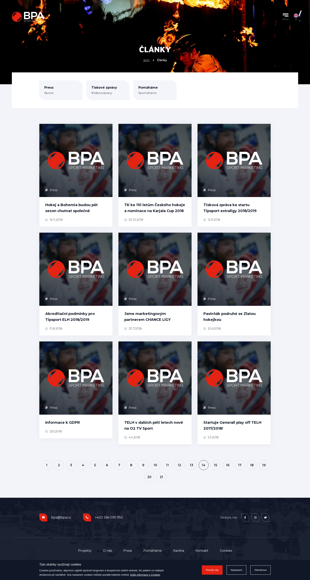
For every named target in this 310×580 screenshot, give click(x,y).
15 (215, 465)
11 (167, 465)
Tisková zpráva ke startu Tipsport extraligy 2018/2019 (230, 208)
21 (161, 477)
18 (252, 465)
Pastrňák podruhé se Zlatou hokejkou (229, 317)
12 (179, 465)
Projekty (85, 551)
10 (155, 465)
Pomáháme (152, 551)
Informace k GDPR (62, 422)
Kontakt (202, 551)
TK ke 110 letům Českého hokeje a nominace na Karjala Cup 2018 (154, 208)
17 (239, 465)
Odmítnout (260, 570)
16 (228, 465)
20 (149, 477)
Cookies (226, 551)
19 (264, 465)
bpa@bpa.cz (61, 517)
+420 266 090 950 (109, 517)
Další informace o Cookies (145, 574)
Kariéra (178, 551)
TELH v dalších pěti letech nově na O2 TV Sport (153, 425)
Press (51, 190)
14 (203, 465)
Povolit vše (212, 570)
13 (191, 465)
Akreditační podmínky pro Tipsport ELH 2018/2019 (70, 317)
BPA (146, 60)
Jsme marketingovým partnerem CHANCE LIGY (147, 317)
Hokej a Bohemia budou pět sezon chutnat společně (71, 208)
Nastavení (236, 570)
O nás (107, 551)
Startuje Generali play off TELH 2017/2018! (232, 425)
